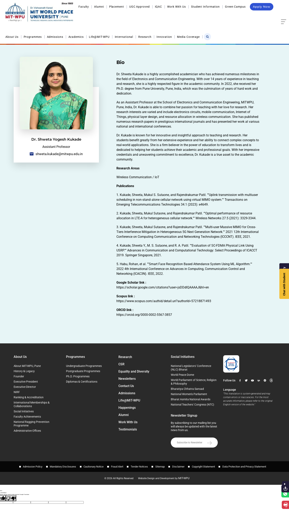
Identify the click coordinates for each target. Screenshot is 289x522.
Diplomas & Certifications (81, 381)
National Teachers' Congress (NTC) (192, 404)
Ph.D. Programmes (78, 376)
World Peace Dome (182, 374)
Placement (116, 6)
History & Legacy (24, 371)
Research (211, 15)
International (190, 15)
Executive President (26, 381)
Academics (142, 15)
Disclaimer (179, 465)
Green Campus (235, 6)
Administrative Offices (27, 430)
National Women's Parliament (189, 394)
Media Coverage (254, 15)
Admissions (121, 15)
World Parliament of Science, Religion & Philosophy (194, 381)
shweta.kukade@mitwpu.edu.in (56, 154)
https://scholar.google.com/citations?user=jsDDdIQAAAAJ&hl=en (162, 287)
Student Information (205, 6)
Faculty (83, 6)
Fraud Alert (116, 465)
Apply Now (261, 6)
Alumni (99, 6)
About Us (78, 15)
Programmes (99, 15)
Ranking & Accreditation (29, 397)
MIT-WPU (185, 477)
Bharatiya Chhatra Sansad (187, 388)
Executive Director (25, 386)
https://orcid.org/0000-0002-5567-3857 (144, 315)
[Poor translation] (11, 497)
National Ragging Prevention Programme (31, 423)
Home (255, 30)
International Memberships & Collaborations (32, 404)
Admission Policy (30, 465)
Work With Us (176, 6)
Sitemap (160, 465)
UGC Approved (139, 6)
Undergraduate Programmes (84, 366)
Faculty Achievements (27, 416)
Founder (19, 376)
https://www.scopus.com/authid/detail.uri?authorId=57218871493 (163, 301)
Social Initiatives (24, 411)
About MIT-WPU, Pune (27, 366)
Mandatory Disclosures (61, 465)
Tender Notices (139, 465)
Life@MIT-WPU (165, 15)
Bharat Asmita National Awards (190, 399)
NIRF (17, 392)
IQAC (158, 6)
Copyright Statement (205, 465)
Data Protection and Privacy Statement (247, 465)
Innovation (230, 15)
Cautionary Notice (92, 465)
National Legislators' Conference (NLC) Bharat (191, 367)
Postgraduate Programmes (83, 371)
